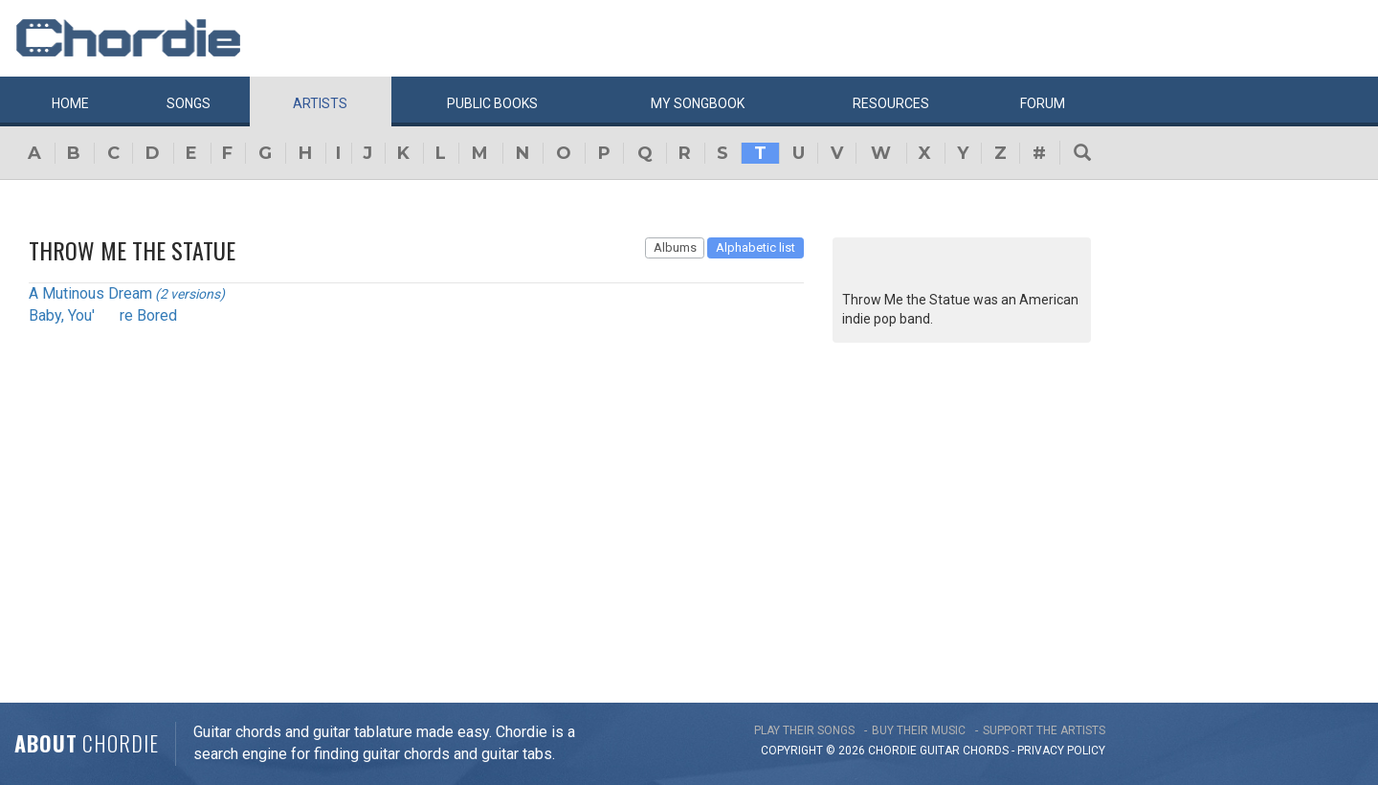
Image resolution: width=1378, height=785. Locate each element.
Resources (891, 103)
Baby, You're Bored (103, 315)
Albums (675, 247)
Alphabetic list (755, 247)
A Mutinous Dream (90, 293)
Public (492, 103)
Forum (1042, 103)
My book (698, 103)
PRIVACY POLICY (1061, 750)
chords (986, 750)
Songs (189, 103)
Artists (320, 103)
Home (70, 103)
